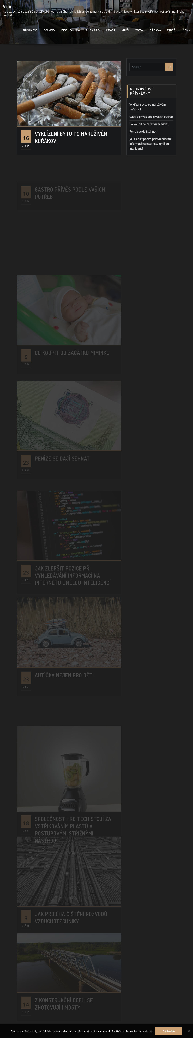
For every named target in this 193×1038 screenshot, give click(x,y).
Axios (8, 6)
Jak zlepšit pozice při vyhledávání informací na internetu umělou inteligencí (150, 160)
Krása (111, 30)
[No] (188, 1031)
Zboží (172, 30)
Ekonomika (70, 30)
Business (30, 30)
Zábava (155, 30)
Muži (125, 30)
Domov (49, 30)
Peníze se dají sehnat (142, 148)
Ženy (186, 30)
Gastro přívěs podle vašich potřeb (151, 134)
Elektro (93, 30)
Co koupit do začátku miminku (148, 141)
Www (139, 30)
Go (169, 71)
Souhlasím (169, 1031)
